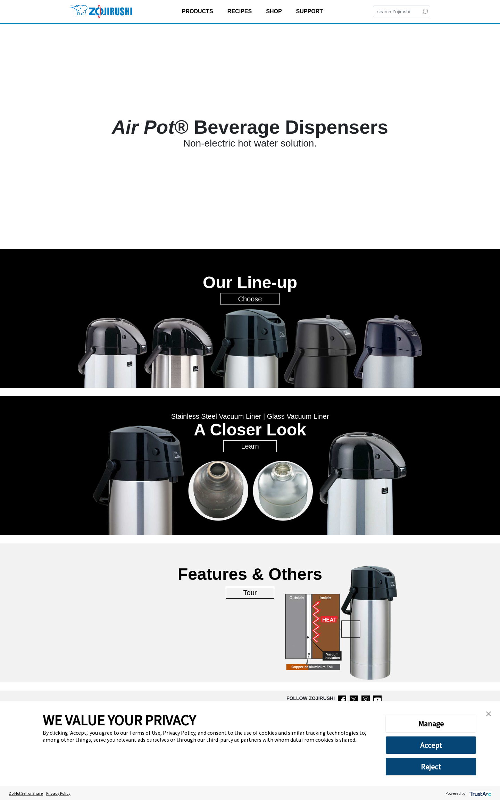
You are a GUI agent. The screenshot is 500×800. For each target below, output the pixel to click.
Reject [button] (431, 767)
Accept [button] (431, 745)
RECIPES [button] (240, 11)
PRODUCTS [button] (198, 11)
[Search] (401, 11)
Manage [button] (431, 723)
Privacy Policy (58, 793)
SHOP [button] (274, 11)
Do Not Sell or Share (26, 793)
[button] (488, 713)
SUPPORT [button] (310, 11)
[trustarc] (480, 793)
